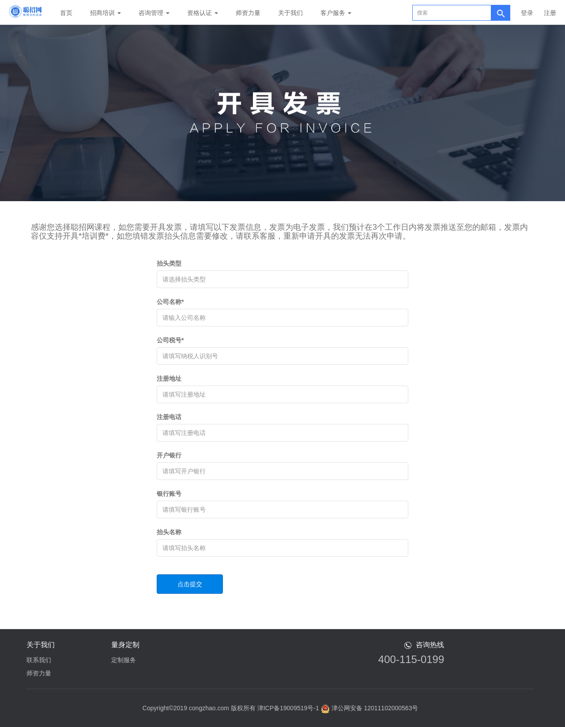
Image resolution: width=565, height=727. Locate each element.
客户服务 (335, 12)
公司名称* (170, 301)
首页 (66, 12)
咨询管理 (154, 12)
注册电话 (169, 416)
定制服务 (123, 659)
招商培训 (105, 12)
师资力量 (248, 12)
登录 (527, 12)
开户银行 (169, 455)
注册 (550, 12)
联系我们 (38, 659)
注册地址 (169, 378)
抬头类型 (169, 263)
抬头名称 (169, 532)
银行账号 (169, 493)
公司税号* (170, 340)
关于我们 (290, 12)
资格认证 (202, 12)
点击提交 (189, 584)
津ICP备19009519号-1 (288, 708)
